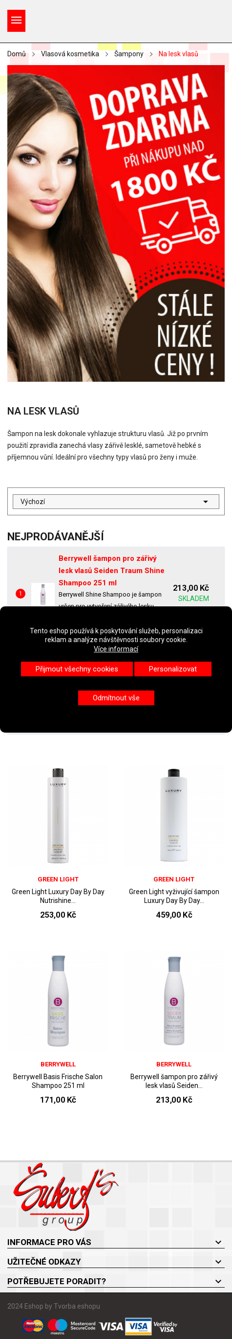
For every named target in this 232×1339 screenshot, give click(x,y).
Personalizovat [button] (173, 669)
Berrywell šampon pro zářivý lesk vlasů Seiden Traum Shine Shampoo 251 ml (112, 570)
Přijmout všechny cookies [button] (77, 669)
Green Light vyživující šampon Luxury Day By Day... (174, 896)
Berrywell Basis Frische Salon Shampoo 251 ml (58, 1081)
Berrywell (58, 1064)
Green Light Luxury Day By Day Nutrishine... (58, 896)
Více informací (116, 649)
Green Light (58, 879)
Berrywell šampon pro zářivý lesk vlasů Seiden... (174, 1081)
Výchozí (116, 502)
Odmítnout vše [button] (116, 697)
